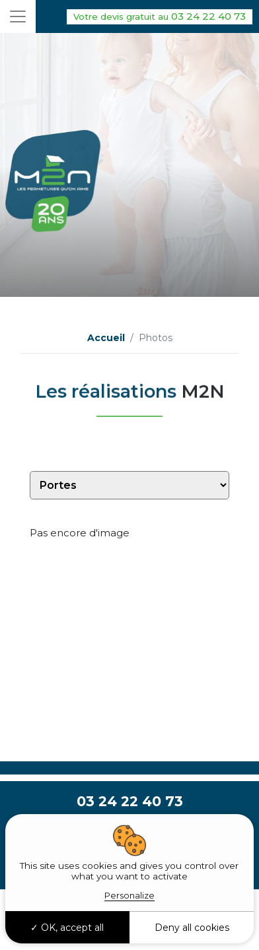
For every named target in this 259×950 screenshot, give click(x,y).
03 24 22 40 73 (159, 17)
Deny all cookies (192, 928)
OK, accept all (67, 928)
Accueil (106, 338)
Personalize (129, 895)
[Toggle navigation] (18, 16)
